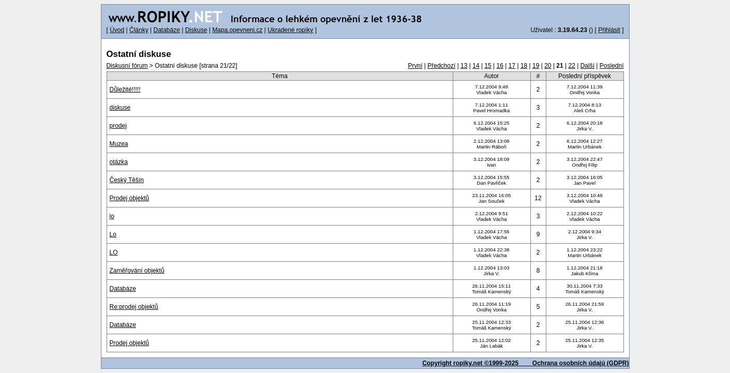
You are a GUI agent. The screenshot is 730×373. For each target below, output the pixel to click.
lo (112, 216)
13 (463, 65)
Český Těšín (127, 180)
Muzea (119, 143)
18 (523, 65)
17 (512, 65)
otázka (119, 162)
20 (547, 65)
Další (587, 65)
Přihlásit (609, 30)
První (415, 65)
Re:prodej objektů (134, 306)
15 (487, 65)
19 (535, 65)
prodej (118, 125)
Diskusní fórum (127, 65)
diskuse (120, 107)
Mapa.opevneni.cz (237, 30)
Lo (113, 234)
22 (572, 65)
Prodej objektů (130, 198)
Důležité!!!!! (125, 89)
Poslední (612, 65)
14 (475, 65)
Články (138, 30)
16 (500, 65)
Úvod (117, 30)
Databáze (166, 30)
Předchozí (441, 65)
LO (114, 252)
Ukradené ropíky (290, 30)
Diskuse (196, 30)
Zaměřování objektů (137, 270)
